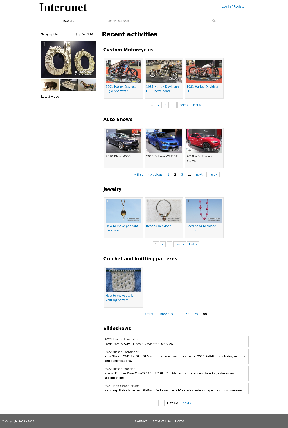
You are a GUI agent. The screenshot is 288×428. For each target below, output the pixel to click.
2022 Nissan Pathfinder (121, 352)
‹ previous (155, 174)
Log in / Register (234, 6)
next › (183, 105)
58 (187, 314)
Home (179, 421)
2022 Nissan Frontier (119, 369)
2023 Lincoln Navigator (121, 339)
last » (197, 105)
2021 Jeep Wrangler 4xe (122, 386)
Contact (141, 421)
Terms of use (161, 421)
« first (138, 174)
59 (196, 314)
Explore (68, 20)
